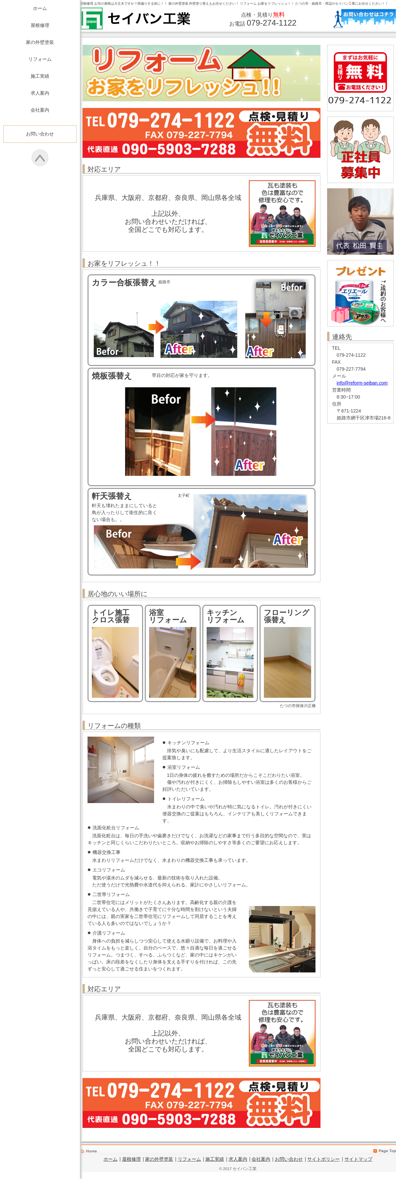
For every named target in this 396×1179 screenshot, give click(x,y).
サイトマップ (358, 1159)
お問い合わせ (40, 133)
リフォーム (40, 59)
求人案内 (40, 93)
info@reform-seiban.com (362, 383)
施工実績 (40, 76)
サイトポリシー (323, 1159)
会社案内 (40, 110)
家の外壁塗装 (40, 42)
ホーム (40, 8)
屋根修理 (40, 25)
